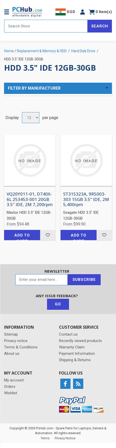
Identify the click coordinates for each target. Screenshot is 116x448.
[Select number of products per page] (30, 117)
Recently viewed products (80, 340)
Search (99, 26)
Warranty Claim (72, 347)
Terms (45, 438)
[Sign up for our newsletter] (41, 279)
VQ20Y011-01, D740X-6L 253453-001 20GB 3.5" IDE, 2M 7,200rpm (30, 199)
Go (58, 304)
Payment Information (77, 353)
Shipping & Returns (75, 360)
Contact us (68, 334)
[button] (82, 12)
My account (14, 380)
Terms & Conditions (21, 347)
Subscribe (84, 279)
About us (11, 353)
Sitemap (11, 334)
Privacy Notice (65, 438)
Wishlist (10, 393)
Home (9, 51)
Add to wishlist (47, 235)
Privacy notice (16, 340)
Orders (9, 386)
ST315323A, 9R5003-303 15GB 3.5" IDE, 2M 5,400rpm (86, 199)
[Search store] (46, 26)
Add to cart (22, 236)
